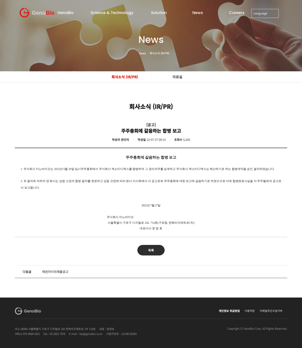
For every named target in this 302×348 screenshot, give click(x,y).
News (197, 12)
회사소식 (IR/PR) (124, 76)
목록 (151, 250)
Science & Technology (112, 12)
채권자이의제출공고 (45, 271)
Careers (236, 12)
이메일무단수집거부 (271, 311)
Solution (159, 12)
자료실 (177, 76)
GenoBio (65, 12)
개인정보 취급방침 (229, 311)
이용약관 (250, 311)
